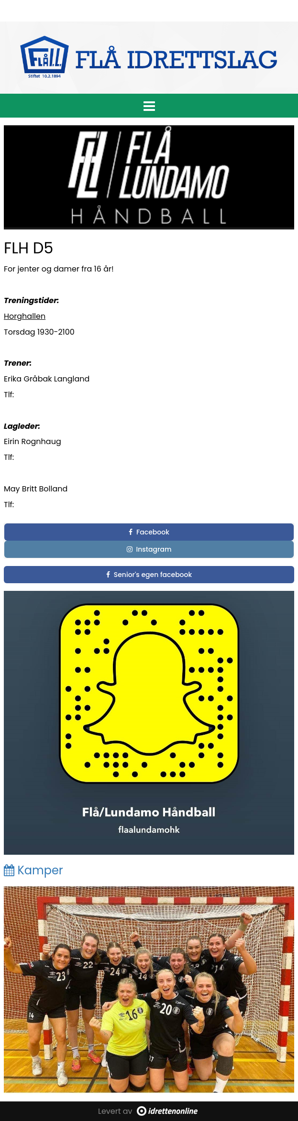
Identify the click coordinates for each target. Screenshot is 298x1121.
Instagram (149, 549)
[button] (149, 104)
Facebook (149, 532)
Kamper (33, 870)
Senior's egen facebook (149, 574)
